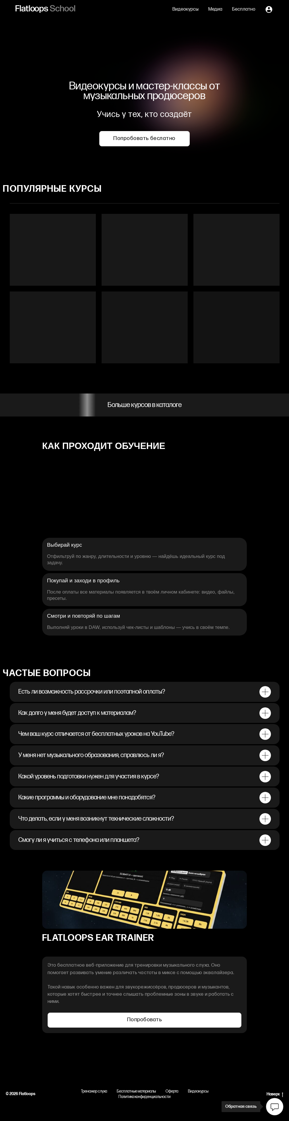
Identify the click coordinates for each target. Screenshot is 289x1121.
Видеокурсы (185, 9)
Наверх (275, 1094)
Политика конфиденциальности (144, 1096)
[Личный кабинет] (269, 9)
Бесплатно (243, 9)
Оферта (172, 1091)
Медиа (215, 9)
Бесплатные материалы (136, 1091)
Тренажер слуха (94, 1091)
